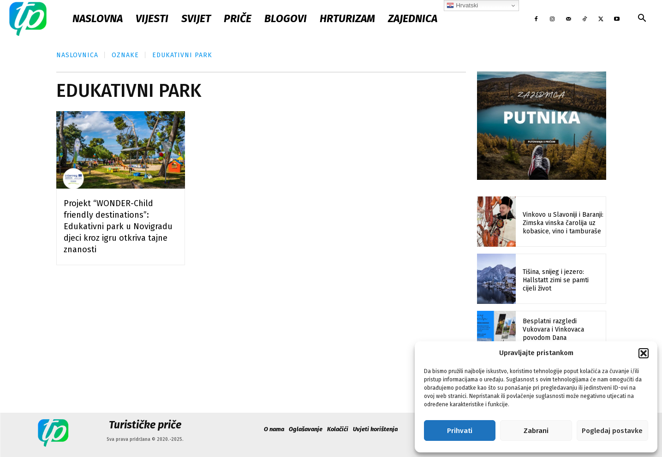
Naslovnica (77, 55)
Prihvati (459, 431)
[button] (643, 353)
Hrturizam (347, 18)
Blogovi (285, 18)
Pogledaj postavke (612, 431)
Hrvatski (462, 5)
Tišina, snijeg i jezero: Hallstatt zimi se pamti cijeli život (556, 280)
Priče (237, 18)
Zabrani (536, 431)
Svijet (196, 18)
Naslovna (97, 18)
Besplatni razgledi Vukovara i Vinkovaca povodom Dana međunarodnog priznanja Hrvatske (559, 338)
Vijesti (152, 18)
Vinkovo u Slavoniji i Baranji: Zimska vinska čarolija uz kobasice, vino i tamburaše (563, 223)
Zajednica (412, 18)
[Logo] (28, 18)
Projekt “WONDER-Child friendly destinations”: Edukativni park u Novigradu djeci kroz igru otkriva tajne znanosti (118, 226)
